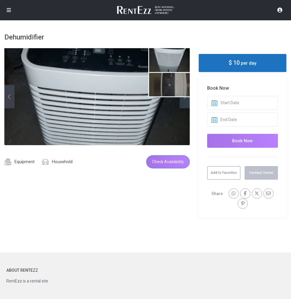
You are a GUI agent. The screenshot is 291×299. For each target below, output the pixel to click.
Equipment (25, 161)
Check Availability (168, 161)
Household (62, 161)
